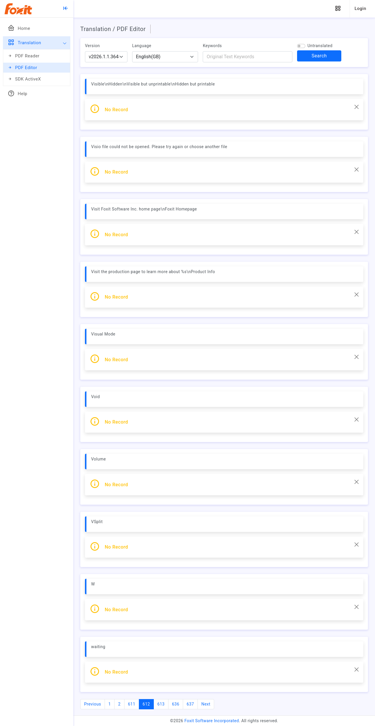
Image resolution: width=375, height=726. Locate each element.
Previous (92, 704)
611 (131, 704)
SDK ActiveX (24, 79)
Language (141, 45)
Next (205, 704)
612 (148, 703)
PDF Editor (22, 67)
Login (360, 8)
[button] (338, 8)
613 (161, 704)
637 (190, 704)
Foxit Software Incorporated (211, 720)
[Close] (356, 107)
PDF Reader (24, 56)
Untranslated (319, 45)
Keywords (212, 45)
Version (92, 45)
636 (175, 704)
